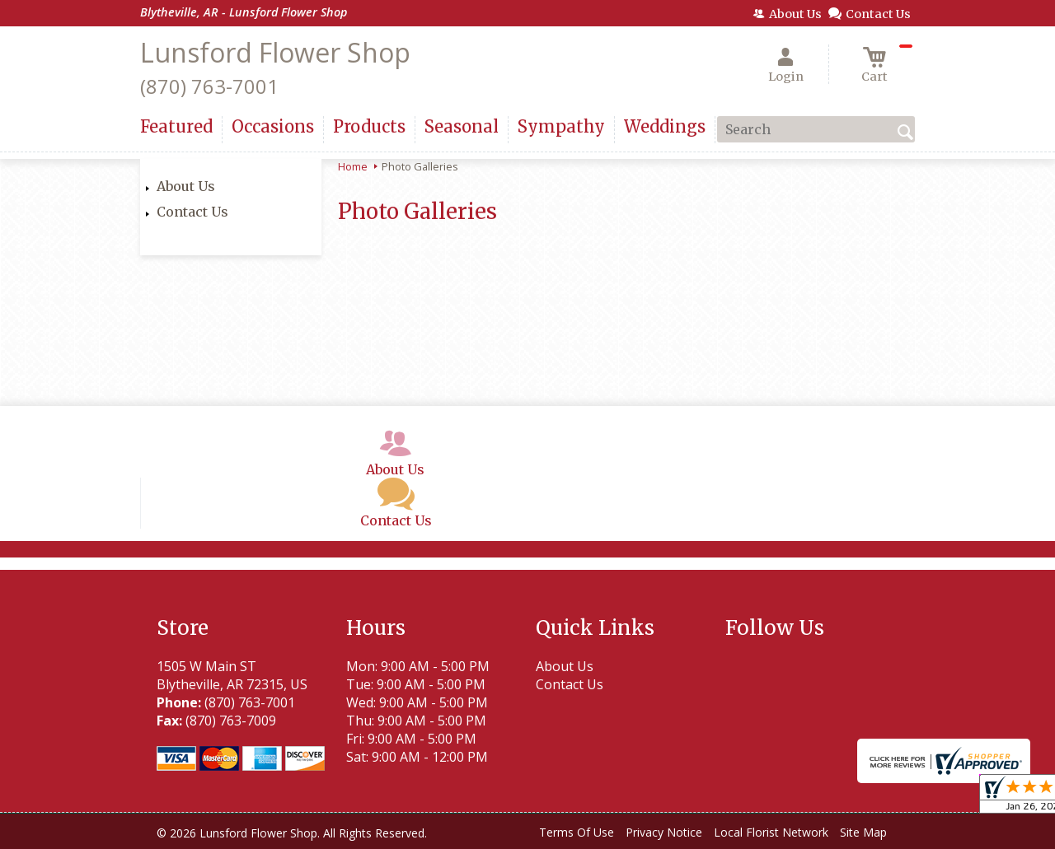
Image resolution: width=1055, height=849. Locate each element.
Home (353, 166)
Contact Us (192, 211)
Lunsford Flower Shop (275, 52)
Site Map (863, 832)
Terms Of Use (576, 832)
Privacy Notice (664, 832)
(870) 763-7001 (209, 86)
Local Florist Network (771, 832)
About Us (186, 186)
